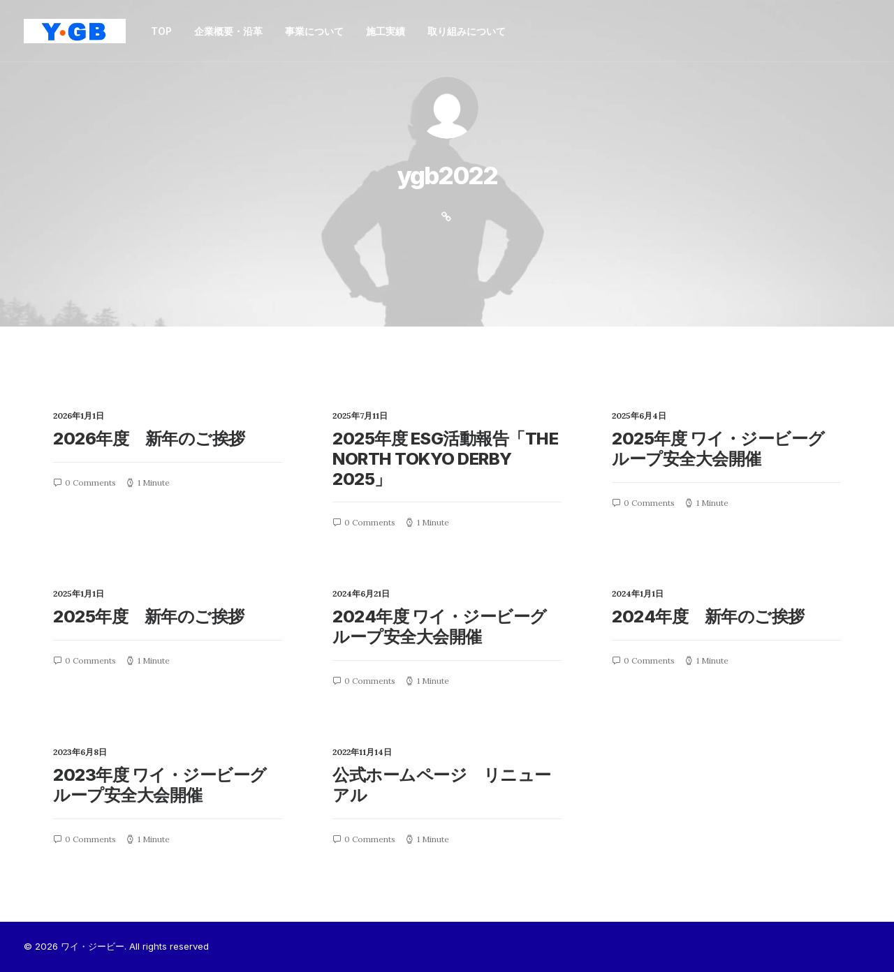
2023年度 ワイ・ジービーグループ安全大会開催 (160, 785)
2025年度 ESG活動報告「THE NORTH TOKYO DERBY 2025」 (445, 458)
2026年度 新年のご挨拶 (149, 438)
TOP (161, 31)
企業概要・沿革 (228, 31)
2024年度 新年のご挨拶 (708, 616)
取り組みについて (466, 31)
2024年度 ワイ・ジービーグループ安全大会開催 (439, 626)
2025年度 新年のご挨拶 (148, 616)
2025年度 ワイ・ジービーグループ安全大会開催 (718, 448)
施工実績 (385, 31)
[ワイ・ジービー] (75, 31)
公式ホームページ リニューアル (441, 785)
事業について (314, 31)
